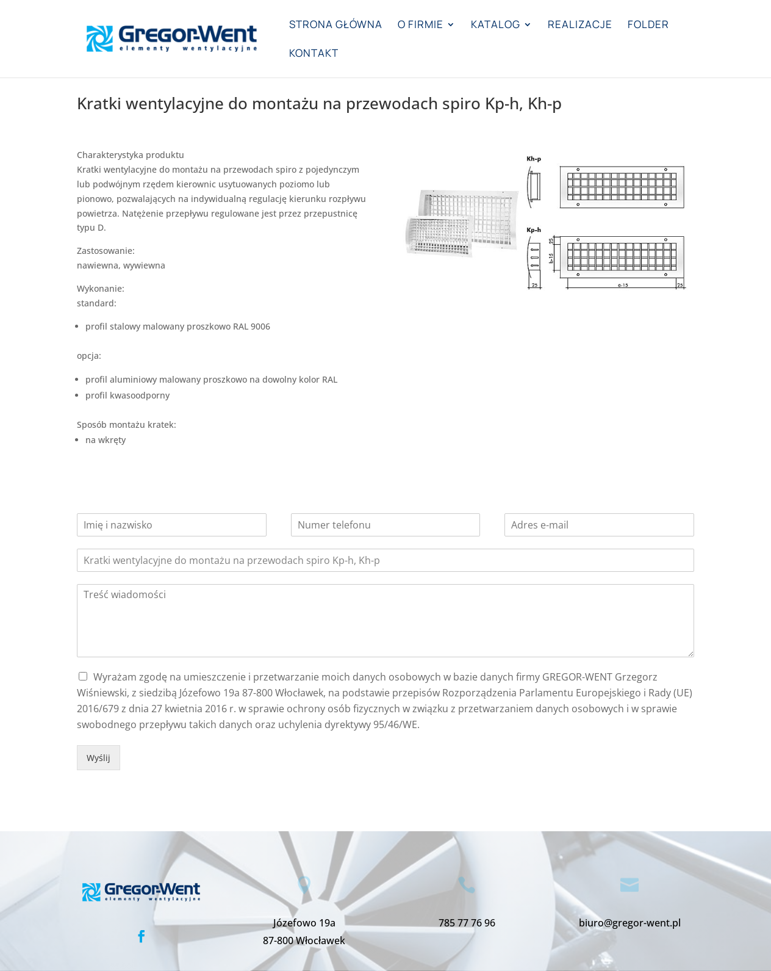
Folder (648, 25)
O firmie (420, 25)
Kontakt (314, 54)
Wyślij (98, 757)
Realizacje (580, 25)
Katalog (495, 25)
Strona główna (335, 25)
